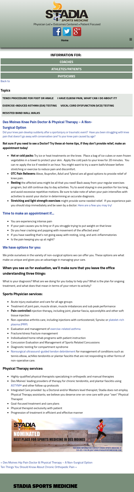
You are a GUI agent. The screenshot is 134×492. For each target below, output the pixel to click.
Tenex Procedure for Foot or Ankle (28, 98)
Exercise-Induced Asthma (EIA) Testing (29, 105)
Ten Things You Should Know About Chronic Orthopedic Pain (39, 467)
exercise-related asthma (65, 329)
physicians (66, 76)
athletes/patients (66, 69)
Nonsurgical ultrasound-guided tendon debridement (43, 351)
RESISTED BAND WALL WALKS (21, 113)
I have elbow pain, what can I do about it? (87, 98)
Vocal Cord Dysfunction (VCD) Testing (87, 105)
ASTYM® (16, 385)
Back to (5, 81)
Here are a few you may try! (95, 205)
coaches (66, 61)
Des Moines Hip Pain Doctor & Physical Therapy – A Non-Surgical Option (46, 462)
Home (64, 40)
